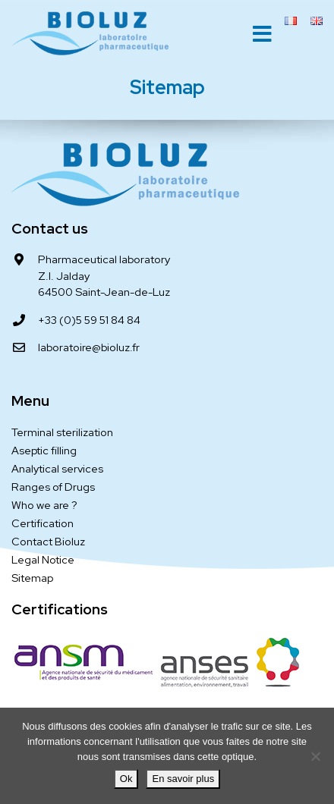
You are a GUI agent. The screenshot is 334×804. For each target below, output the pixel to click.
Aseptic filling (44, 450)
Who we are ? (44, 505)
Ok (126, 778)
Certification (42, 523)
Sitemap (32, 577)
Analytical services (57, 468)
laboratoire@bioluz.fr (89, 347)
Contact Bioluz (48, 541)
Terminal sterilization (62, 432)
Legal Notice (42, 559)
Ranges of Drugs (53, 486)
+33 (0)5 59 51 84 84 (89, 319)
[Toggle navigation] (262, 34)
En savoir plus (183, 778)
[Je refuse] (315, 756)
